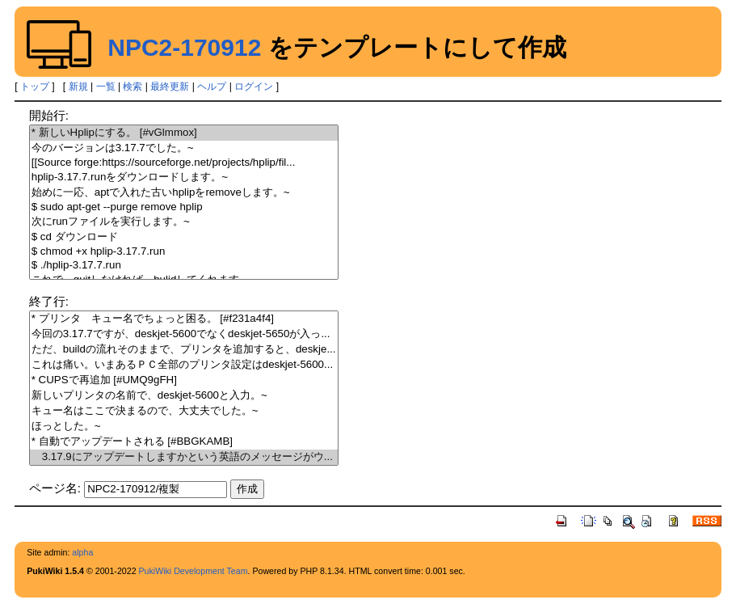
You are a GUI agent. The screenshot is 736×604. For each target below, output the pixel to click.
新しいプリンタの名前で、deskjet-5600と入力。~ (184, 395)
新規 (78, 86)
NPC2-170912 (184, 47)
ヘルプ (211, 86)
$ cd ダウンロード (184, 237)
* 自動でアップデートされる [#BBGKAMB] (184, 442)
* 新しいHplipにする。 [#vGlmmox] (184, 133)
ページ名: (55, 488)
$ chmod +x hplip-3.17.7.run (184, 252)
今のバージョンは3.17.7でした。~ (184, 148)
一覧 (106, 86)
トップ (34, 86)
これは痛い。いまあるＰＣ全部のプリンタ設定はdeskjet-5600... (184, 365)
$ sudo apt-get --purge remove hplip (184, 207)
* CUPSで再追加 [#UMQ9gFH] (184, 380)
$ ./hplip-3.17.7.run (184, 265)
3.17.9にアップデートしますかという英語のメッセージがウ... (184, 457)
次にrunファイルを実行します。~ (184, 222)
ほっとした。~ (184, 426)
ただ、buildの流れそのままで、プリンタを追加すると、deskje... (184, 349)
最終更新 (169, 86)
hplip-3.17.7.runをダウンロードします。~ (184, 177)
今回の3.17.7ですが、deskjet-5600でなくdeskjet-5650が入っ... (184, 334)
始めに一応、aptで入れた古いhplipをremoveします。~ (184, 193)
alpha (82, 552)
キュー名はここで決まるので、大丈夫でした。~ (184, 411)
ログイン (253, 86)
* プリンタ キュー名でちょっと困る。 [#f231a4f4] (184, 319)
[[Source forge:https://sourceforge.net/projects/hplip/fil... (184, 163)
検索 (132, 86)
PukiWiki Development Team (193, 571)
